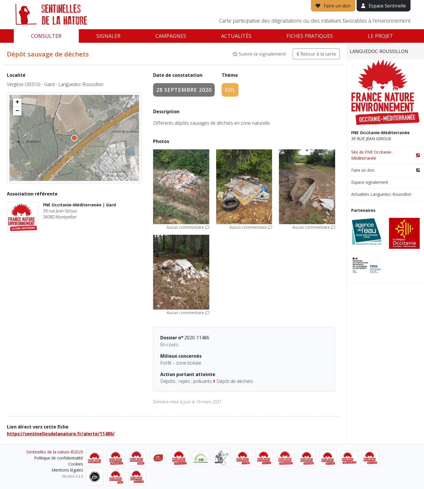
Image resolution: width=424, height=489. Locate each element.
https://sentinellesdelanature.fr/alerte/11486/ (61, 434)
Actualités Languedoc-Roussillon (381, 194)
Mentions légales (67, 470)
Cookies (75, 464)
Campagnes (170, 35)
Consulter (46, 35)
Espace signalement (369, 182)
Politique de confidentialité (58, 458)
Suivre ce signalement (259, 54)
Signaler (108, 35)
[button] (17, 102)
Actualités (236, 35)
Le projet (380, 35)
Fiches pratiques (309, 35)
